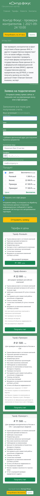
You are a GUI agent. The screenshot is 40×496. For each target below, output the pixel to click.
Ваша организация (16, 114)
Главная (6, 11)
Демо (22, 173)
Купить (32, 35)
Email (13, 160)
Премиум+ (22, 188)
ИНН (4, 123)
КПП (4, 130)
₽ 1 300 (20, 263)
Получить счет (20, 329)
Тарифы (15, 11)
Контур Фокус (26, 489)
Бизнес (22, 180)
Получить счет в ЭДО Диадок (15, 198)
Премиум (22, 184)
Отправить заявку (20, 219)
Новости (23, 11)
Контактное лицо (9, 145)
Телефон (6, 152)
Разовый (22, 176)
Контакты (32, 11)
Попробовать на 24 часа (15, 35)
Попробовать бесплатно (16, 493)
